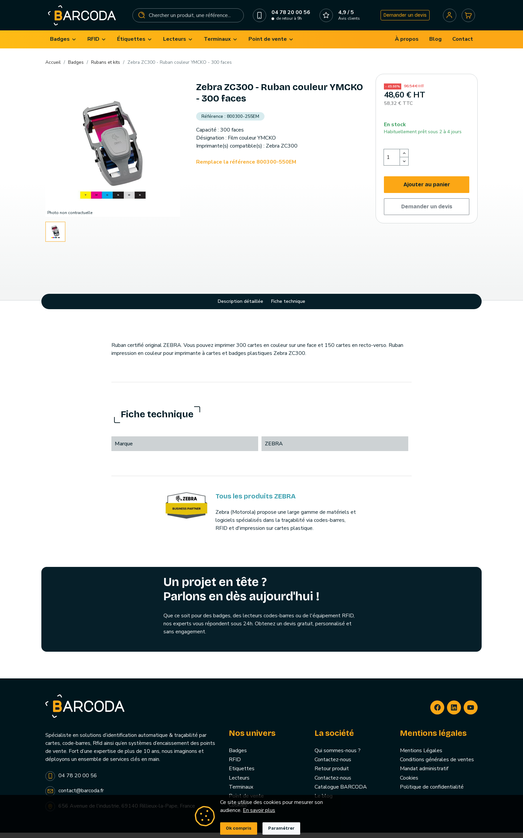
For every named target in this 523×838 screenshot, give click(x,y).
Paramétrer (281, 828)
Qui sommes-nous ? (338, 756)
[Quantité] (392, 162)
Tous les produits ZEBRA (255, 501)
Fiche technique (288, 307)
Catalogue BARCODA (341, 792)
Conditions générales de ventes (437, 765)
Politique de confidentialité (432, 792)
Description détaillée (240, 307)
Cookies (409, 783)
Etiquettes (241, 774)
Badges (238, 756)
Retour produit (332, 774)
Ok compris (238, 828)
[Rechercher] (188, 18)
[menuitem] (63, 45)
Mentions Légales (421, 756)
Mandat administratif (424, 774)
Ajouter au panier (427, 190)
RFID (235, 765)
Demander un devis (403, 18)
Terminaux (241, 792)
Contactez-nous (333, 765)
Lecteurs (239, 783)
